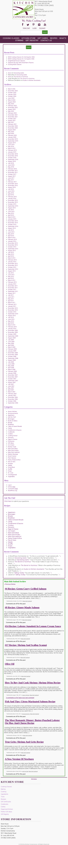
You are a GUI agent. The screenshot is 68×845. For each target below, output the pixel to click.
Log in (10, 485)
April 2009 (11, 345)
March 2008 (11, 369)
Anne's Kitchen (12, 411)
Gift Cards (43, 38)
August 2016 (12, 187)
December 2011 (13, 286)
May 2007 (11, 388)
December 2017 (13, 171)
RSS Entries (34, 779)
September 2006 (13, 403)
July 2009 (11, 340)
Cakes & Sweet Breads (15, 426)
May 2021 (11, 122)
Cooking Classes (11, 38)
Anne (9, 73)
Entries (11, 487)
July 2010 (11, 317)
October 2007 (12, 379)
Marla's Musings (13, 454)
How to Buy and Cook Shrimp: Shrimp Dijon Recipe (33, 682)
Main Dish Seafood (13, 452)
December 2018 (13, 154)
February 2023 (12, 105)
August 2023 (12, 102)
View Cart (26, 28)
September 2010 (13, 314)
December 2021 (13, 115)
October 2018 (12, 158)
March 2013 (11, 258)
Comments (13, 489)
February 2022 (12, 113)
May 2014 (11, 234)
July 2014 (11, 230)
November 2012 (13, 265)
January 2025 (12, 94)
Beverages (11, 419)
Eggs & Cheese (12, 439)
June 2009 (11, 341)
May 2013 (11, 254)
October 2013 (12, 247)
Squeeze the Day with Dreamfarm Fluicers (21, 62)
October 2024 (12, 96)
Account (42, 28)
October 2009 (12, 334)
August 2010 (12, 315)
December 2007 (13, 375)
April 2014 (11, 236)
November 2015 (13, 202)
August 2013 (12, 250)
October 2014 (12, 224)
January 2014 (12, 241)
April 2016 (11, 195)
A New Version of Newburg (19, 759)
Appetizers (11, 415)
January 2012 (12, 284)
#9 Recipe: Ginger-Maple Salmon (22, 607)
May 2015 (11, 213)
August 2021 (12, 120)
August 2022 (12, 109)
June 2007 (11, 386)
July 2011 (11, 295)
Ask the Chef (12, 417)
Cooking (3, 792)
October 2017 (12, 174)
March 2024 (11, 100)
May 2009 (11, 343)
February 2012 (12, 282)
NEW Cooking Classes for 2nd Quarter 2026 (21, 57)
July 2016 (11, 189)
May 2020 (11, 131)
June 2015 (11, 211)
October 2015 (12, 204)
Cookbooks (11, 432)
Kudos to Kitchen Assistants (31, 80)
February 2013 (12, 260)
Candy (10, 428)
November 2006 (13, 399)
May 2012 (11, 276)
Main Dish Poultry (13, 450)
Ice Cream (11, 445)
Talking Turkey (19, 573)
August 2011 (12, 293)
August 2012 (12, 271)
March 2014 (11, 237)
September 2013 (13, 249)
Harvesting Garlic (19, 73)
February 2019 (12, 150)
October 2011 (12, 289)
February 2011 (12, 304)
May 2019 (11, 146)
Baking (3, 789)
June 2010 (11, 319)
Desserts (11, 437)
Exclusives (11, 441)
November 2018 (13, 156)
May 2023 (11, 104)
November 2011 (13, 288)
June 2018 (11, 165)
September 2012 (13, 269)
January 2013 (12, 262)
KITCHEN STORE (28, 38)
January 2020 (12, 137)
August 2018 (12, 161)
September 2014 (13, 226)
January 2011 (12, 306)
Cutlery (3, 807)
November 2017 (13, 172)
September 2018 (13, 159)
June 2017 (11, 178)
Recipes (53, 38)
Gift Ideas (11, 443)
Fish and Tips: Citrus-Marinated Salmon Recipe (30, 701)
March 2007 (11, 392)
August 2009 (12, 338)
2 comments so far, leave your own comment (20, 698)
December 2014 (13, 221)
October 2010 (12, 312)
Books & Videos (12, 421)
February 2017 (12, 182)
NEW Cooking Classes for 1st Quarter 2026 (21, 59)
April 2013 (11, 256)
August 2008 (12, 360)
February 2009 (12, 349)
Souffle (10, 469)
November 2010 (13, 310)
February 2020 (12, 135)
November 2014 (13, 223)
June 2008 (11, 364)
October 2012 (12, 267)
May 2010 (11, 321)
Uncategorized (12, 475)
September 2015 (13, 206)
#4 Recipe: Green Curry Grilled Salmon (25, 588)
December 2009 (13, 330)
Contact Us (46, 40)
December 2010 (13, 308)
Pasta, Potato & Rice (14, 460)
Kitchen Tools (12, 447)
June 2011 (11, 297)
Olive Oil (9, 664)
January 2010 (12, 328)
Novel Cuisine (12, 456)
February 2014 (12, 239)
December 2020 (13, 126)
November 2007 (13, 377)
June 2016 (11, 191)
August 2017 (12, 176)
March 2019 (11, 148)
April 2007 (11, 390)
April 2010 (11, 323)
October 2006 (12, 401)
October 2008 (12, 356)
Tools (2, 797)
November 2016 (13, 185)
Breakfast (11, 424)
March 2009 (11, 347)
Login (35, 28)
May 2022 (11, 111)
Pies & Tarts (11, 461)
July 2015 (11, 210)
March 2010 (11, 325)
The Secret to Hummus (21, 76)
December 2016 (13, 184)
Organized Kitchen (7, 809)
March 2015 (11, 217)
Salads (10, 465)
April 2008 (11, 367)
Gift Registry (32, 40)
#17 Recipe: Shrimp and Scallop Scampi (26, 645)
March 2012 (11, 280)
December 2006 (13, 397)
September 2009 (13, 336)
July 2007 (11, 384)
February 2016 (12, 197)
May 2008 (11, 366)
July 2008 (11, 362)
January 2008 (12, 373)
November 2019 (13, 139)
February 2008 (12, 371)
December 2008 (13, 353)
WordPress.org (12, 490)
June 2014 (11, 232)
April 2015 (11, 215)
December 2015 (13, 200)
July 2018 (11, 163)
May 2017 (11, 180)
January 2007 (12, 395)
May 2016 (11, 193)
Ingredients (4, 794)
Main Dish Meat (13, 448)
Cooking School (12, 435)
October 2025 (12, 92)
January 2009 (12, 351)
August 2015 (12, 208)
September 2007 (13, 380)
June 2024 (11, 98)
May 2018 (11, 167)
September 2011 (13, 291)
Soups (10, 471)
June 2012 (11, 275)
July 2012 (11, 273)
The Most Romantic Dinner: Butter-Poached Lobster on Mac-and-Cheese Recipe (32, 721)
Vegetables (11, 476)
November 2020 (13, 128)
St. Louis (10, 473)
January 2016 (12, 198)
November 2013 (13, 245)
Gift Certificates (6, 802)
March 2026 (11, 89)
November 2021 (13, 117)
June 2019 (11, 144)
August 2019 (12, 143)
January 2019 (12, 152)
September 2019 (13, 141)
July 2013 (11, 252)
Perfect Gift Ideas (6, 812)
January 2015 (12, 219)
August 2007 (12, 382)
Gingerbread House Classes (16, 61)
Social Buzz (11, 467)
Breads (10, 422)
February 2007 (12, 393)
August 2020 (12, 130)
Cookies (10, 434)
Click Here (7, 501)
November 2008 (13, 354)
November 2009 (13, 332)
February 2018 (12, 169)
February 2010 (12, 327)
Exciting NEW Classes (14, 64)
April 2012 (11, 278)
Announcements (13, 413)
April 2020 (11, 133)
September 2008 (13, 358)
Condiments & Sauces (14, 430)
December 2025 (13, 91)
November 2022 (13, 107)
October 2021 (12, 118)
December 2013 (13, 243)
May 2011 (11, 299)
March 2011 (11, 302)
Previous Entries (9, 584)
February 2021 (12, 124)
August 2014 (12, 228)
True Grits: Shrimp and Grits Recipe (24, 741)
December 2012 (13, 263)
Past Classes (12, 458)
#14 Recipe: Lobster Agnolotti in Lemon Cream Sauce (33, 626)
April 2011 (11, 301)
